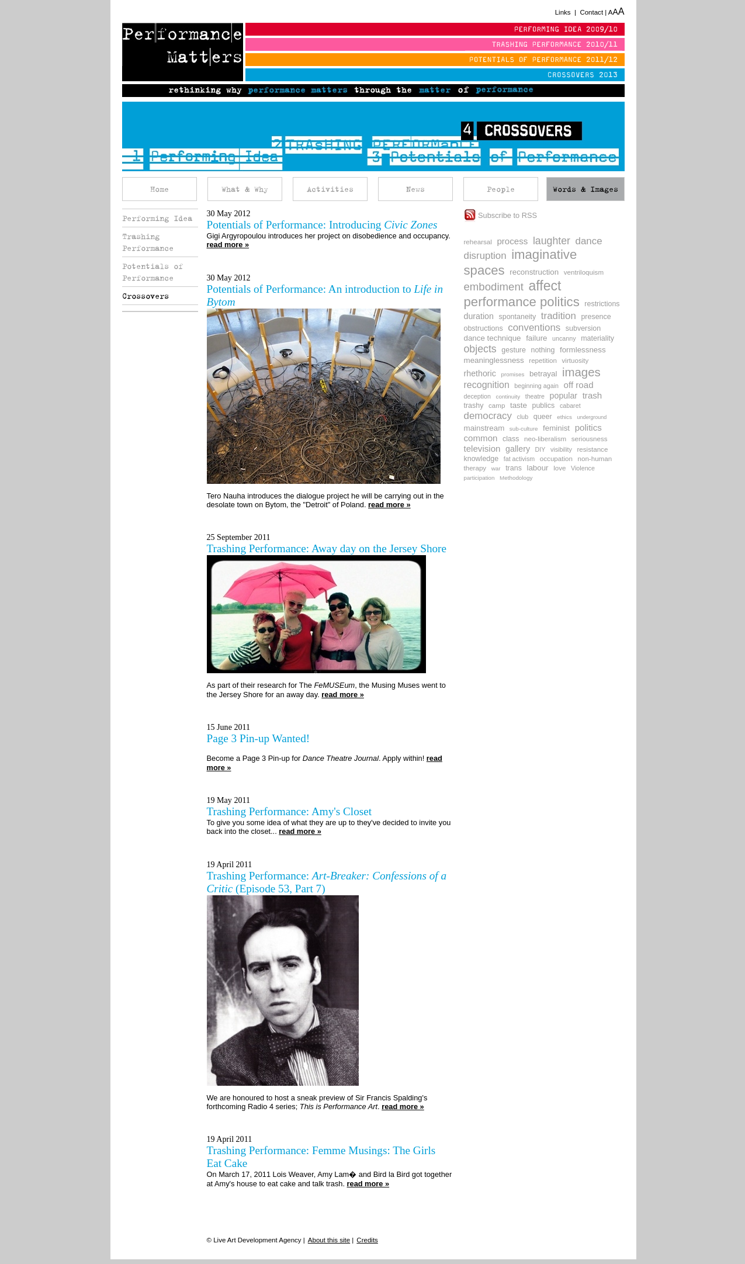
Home (159, 189)
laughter (551, 241)
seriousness (589, 438)
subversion (583, 328)
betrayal (543, 373)
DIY (540, 449)
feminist (556, 428)
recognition (487, 385)
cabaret (570, 405)
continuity (508, 396)
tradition (558, 315)
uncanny (564, 338)
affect (545, 285)
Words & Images (585, 189)
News (415, 189)
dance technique (492, 338)
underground (592, 417)
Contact (591, 12)
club (523, 416)
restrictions (601, 304)
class (511, 439)
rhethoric (480, 373)
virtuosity (575, 360)
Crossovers (145, 296)
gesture (513, 350)
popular (564, 395)
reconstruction (534, 272)
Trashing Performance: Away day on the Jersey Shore (327, 548)
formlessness (583, 349)
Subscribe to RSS (501, 215)
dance (589, 241)
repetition (543, 360)
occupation (556, 458)
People (501, 189)
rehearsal (478, 241)
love (559, 468)
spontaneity (517, 317)
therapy (475, 468)
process (512, 241)
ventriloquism (584, 272)
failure (536, 338)
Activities (330, 189)
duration (479, 316)
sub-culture (524, 428)
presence (596, 317)
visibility (561, 449)
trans (513, 468)
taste (518, 405)
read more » (228, 244)
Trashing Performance (148, 242)
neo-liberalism (545, 438)
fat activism (519, 458)
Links (563, 12)
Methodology (516, 478)
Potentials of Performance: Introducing (322, 225)
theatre (535, 396)
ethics (564, 417)
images (581, 372)
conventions (534, 327)
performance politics (522, 302)
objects (480, 349)
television (482, 448)
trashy (474, 405)
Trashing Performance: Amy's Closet (289, 811)
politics (588, 427)
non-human (595, 458)
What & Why (244, 189)
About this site (329, 1240)
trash (592, 395)
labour (537, 467)
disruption (485, 255)
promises (512, 374)
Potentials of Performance (152, 271)
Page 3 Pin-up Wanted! (258, 738)
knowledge (481, 459)
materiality (597, 338)
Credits (366, 1240)
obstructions (483, 328)
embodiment (494, 286)
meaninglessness (494, 360)
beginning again (536, 385)
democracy (488, 415)
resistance (592, 449)
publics (543, 405)
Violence (583, 468)
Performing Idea (157, 218)
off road (579, 385)
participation (479, 478)
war (496, 468)
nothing (543, 350)
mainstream (484, 428)
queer (542, 417)
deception (477, 396)
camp (496, 405)
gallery (517, 448)
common (481, 438)
